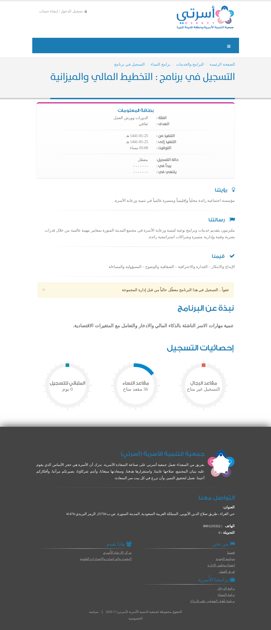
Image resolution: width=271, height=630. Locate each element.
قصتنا (231, 552)
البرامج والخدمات (190, 64)
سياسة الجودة (225, 559)
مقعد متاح (135, 389)
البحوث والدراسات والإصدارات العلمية (106, 559)
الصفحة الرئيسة (222, 64)
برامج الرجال (226, 588)
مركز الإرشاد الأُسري (117, 552)
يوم (67, 389)
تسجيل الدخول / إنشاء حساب (63, 11)
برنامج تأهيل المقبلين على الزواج (212, 601)
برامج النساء (160, 64)
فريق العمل (227, 571)
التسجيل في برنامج (129, 64)
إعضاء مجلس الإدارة (221, 565)
